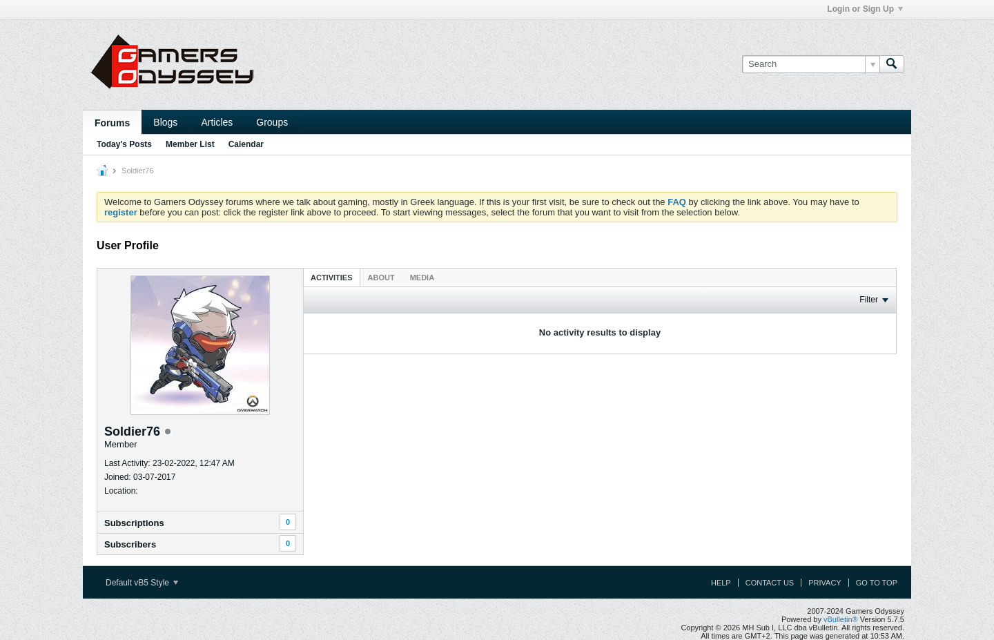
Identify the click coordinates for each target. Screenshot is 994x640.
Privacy (824, 583)
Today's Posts (124, 144)
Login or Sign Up (865, 9)
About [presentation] (381, 277)
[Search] (810, 64)
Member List (190, 144)
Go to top (876, 583)
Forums (112, 122)
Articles (217, 122)
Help (721, 583)
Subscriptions (134, 523)
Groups (272, 122)
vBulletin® (841, 619)
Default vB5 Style (142, 583)
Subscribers (130, 544)
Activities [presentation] (332, 277)
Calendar (246, 144)
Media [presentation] (422, 277)
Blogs (165, 122)
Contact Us (770, 583)
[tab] (331, 277)
